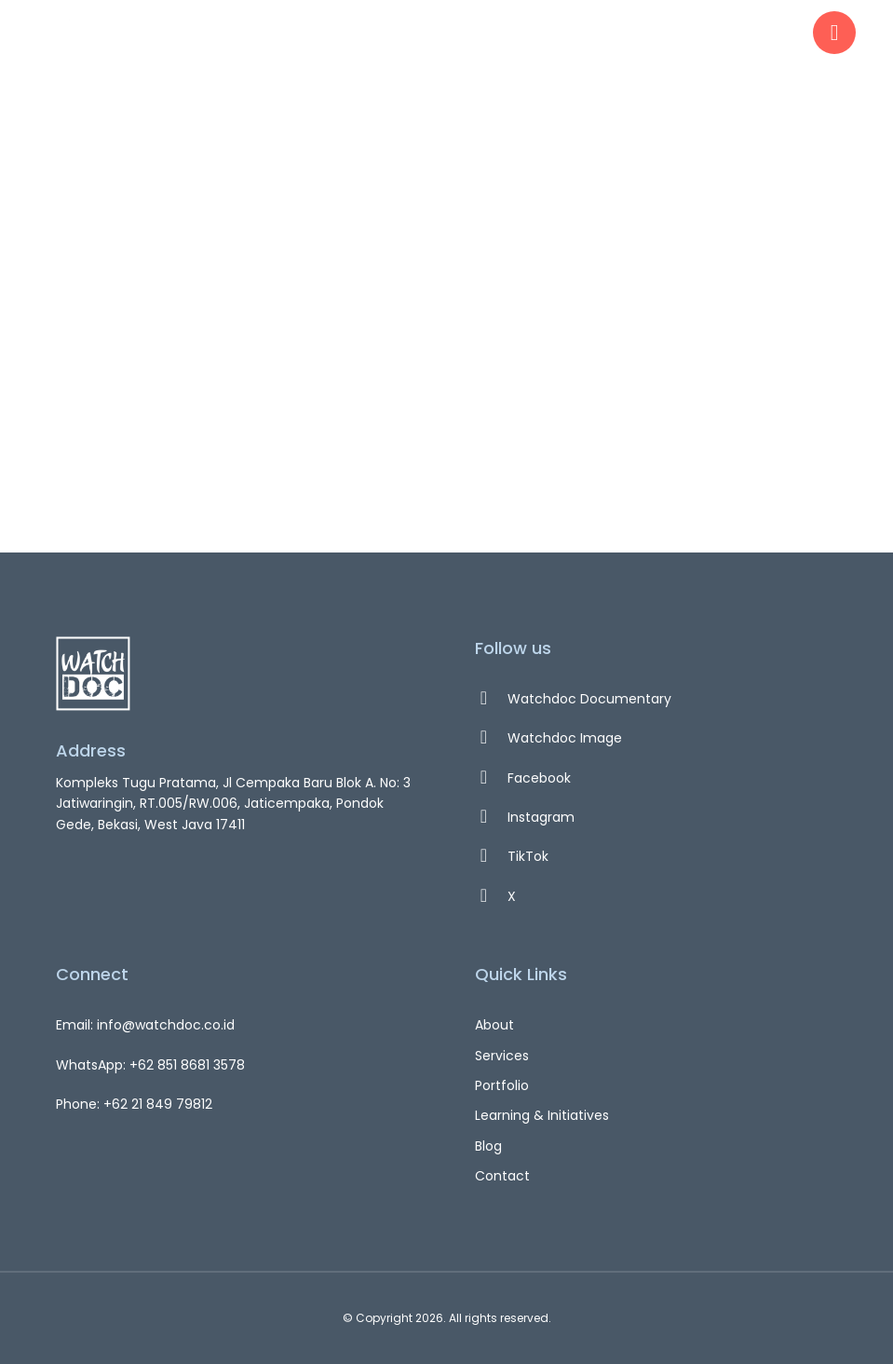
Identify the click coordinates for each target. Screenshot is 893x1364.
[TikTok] (656, 856)
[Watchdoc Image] (656, 738)
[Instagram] (656, 817)
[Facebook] (656, 778)
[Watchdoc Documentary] (656, 699)
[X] (656, 896)
